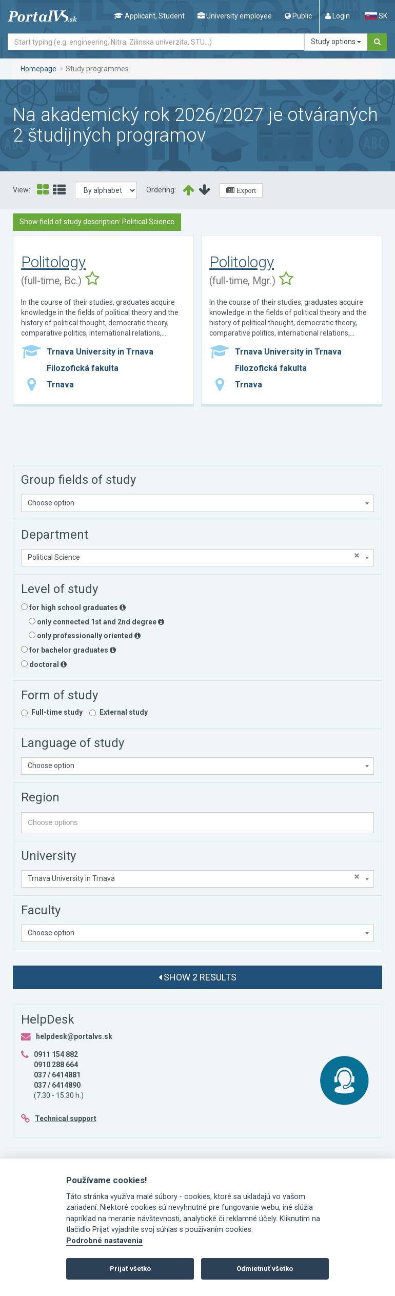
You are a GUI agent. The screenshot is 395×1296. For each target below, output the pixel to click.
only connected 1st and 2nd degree (96, 622)
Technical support (65, 1118)
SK (376, 16)
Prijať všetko (130, 1268)
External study (124, 712)
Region (40, 797)
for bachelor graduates (68, 650)
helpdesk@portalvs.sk (74, 1036)
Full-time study (57, 712)
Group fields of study (78, 479)
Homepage (38, 69)
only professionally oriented (85, 636)
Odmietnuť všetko (264, 1268)
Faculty (41, 910)
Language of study (72, 743)
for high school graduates (73, 607)
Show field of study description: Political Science (96, 222)
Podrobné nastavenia (104, 1240)
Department (54, 534)
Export (245, 190)
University (48, 855)
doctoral (44, 664)
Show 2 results (197, 977)
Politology (53, 262)
